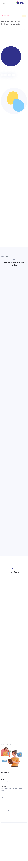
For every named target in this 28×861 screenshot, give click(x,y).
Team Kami (8, 565)
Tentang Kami (9, 85)
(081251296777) (5, 781)
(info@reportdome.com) (7, 775)
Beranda (2, 85)
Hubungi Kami (9, 744)
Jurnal (7, 256)
